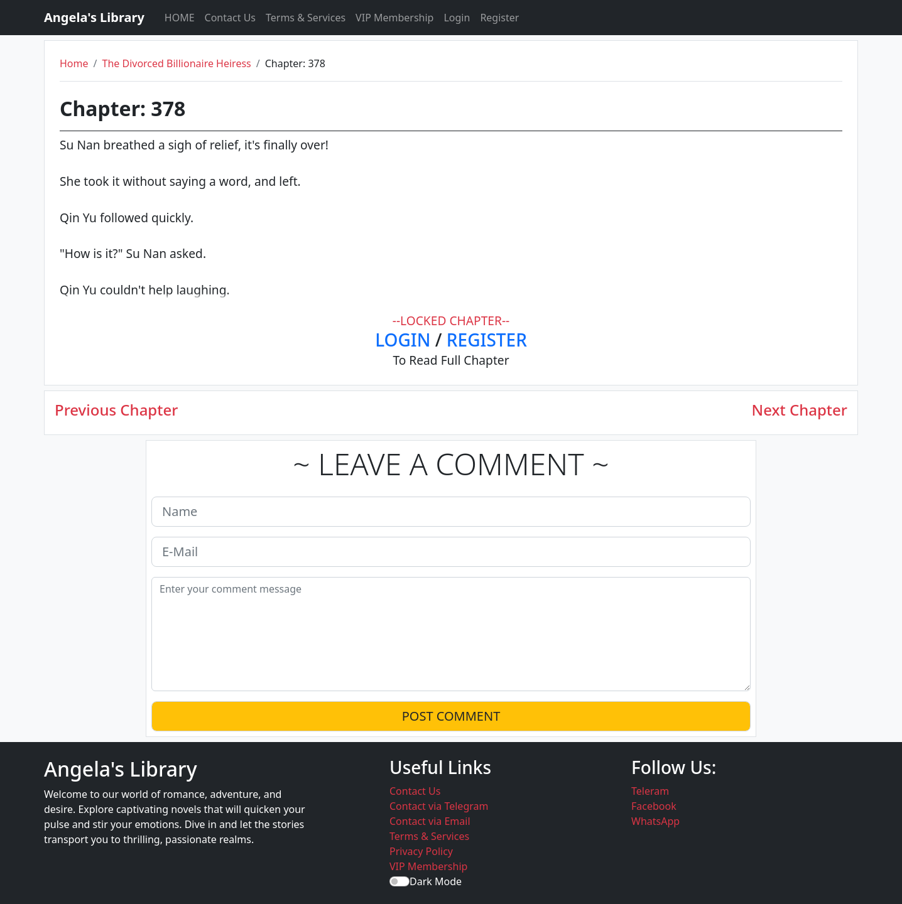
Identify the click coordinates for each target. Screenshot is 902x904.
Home (74, 63)
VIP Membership (394, 17)
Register (499, 17)
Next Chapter (799, 410)
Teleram (650, 791)
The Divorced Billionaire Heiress (176, 63)
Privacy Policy (421, 851)
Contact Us (230, 17)
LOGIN (402, 340)
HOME (180, 17)
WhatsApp (655, 821)
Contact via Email (429, 821)
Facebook (653, 806)
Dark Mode (436, 881)
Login (456, 17)
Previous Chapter (116, 410)
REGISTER (487, 340)
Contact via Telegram (438, 806)
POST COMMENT (451, 716)
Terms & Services (305, 17)
